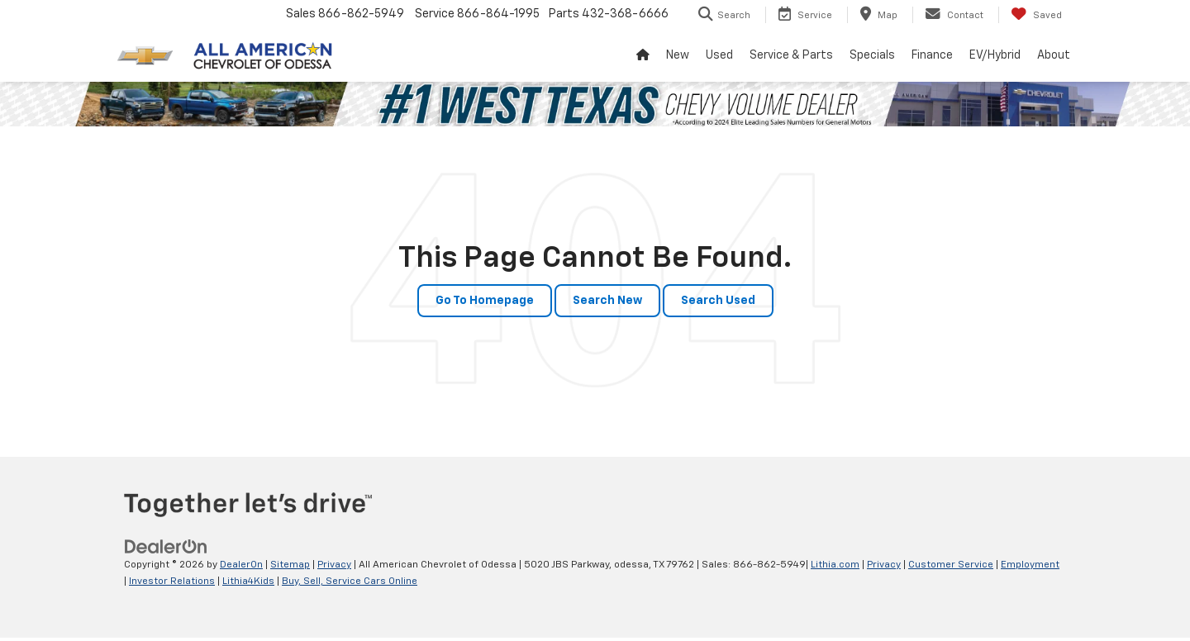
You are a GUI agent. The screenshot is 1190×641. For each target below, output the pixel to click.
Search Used (718, 300)
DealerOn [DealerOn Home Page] (241, 565)
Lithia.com (835, 565)
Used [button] (719, 55)
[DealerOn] (166, 547)
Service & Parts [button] (791, 55)
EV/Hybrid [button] (995, 55)
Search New (607, 300)
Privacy (334, 565)
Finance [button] (932, 55)
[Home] (643, 55)
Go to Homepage (485, 300)
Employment (1030, 565)
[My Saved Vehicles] (1036, 15)
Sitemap (290, 565)
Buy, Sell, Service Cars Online (349, 581)
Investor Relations (172, 581)
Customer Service (950, 565)
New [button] (677, 55)
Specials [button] (872, 55)
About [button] (1053, 55)
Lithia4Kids (248, 581)
